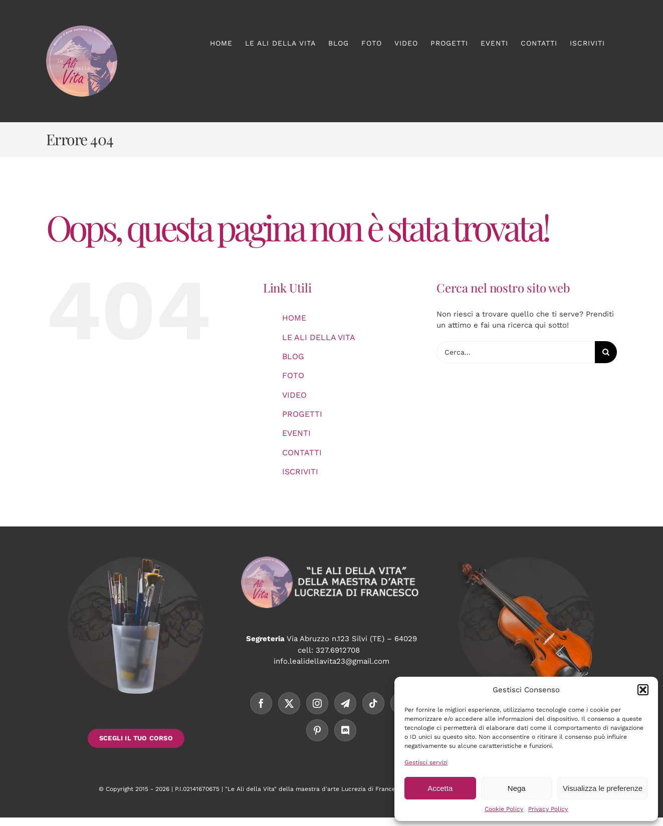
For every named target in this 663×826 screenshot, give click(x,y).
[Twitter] (289, 703)
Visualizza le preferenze (602, 788)
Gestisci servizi (426, 762)
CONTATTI (302, 452)
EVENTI (296, 433)
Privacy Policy (548, 808)
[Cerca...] (515, 352)
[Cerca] (606, 352)
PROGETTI (302, 414)
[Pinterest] (317, 730)
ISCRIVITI (300, 471)
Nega (517, 788)
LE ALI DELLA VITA (318, 337)
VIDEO (294, 395)
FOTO (293, 375)
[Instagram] (317, 703)
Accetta (440, 788)
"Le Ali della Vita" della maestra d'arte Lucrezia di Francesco (315, 788)
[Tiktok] (373, 703)
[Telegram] (345, 703)
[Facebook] (261, 703)
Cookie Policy (504, 808)
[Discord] (345, 730)
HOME (294, 318)
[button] (643, 690)
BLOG (293, 356)
